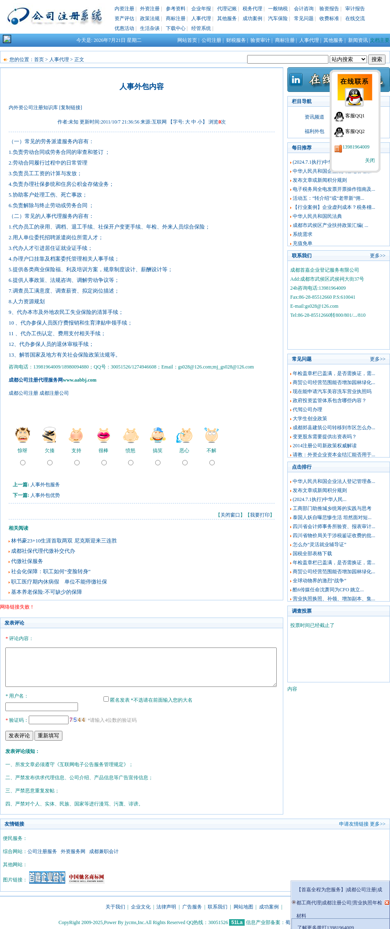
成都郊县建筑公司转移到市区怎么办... (334, 427)
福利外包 (314, 131)
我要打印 (260, 515)
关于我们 (115, 905)
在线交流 (355, 18)
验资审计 (260, 40)
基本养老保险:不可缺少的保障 (46, 592)
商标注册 (176, 18)
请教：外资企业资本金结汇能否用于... (334, 455)
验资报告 (329, 8)
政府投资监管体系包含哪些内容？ (330, 400)
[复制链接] (70, 107)
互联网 (159, 122)
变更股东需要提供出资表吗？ (325, 436)
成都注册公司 (54, 393)
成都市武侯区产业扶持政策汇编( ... (330, 225)
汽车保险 (278, 18)
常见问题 (304, 18)
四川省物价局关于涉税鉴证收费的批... (334, 535)
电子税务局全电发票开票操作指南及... (334, 189)
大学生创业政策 (310, 418)
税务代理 (252, 8)
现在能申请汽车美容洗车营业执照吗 (332, 391)
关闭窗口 (230, 515)
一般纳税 (278, 8)
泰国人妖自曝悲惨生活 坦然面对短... (332, 517)
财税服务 (236, 40)
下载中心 (176, 28)
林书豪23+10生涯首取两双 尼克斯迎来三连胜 (64, 541)
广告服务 (192, 905)
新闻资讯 (358, 40)
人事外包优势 (45, 495)
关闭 (370, 160)
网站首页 (187, 40)
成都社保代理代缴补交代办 (43, 551)
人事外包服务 (45, 484)
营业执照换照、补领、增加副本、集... (334, 599)
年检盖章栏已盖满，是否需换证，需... (334, 373)
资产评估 (124, 18)
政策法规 (150, 18)
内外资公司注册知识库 (33, 107)
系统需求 (302, 234)
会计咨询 (304, 8)
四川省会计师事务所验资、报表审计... (334, 526)
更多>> (377, 256)
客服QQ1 (355, 116)
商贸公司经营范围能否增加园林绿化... (334, 382)
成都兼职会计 (104, 850)
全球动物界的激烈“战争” (319, 580)
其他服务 (227, 18)
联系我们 (217, 905)
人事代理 (201, 18)
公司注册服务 (42, 850)
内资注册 (124, 8)
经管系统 (201, 28)
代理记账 (227, 8)
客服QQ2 (355, 131)
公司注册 (211, 40)
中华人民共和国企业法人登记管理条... (334, 481)
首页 (39, 59)
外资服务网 (73, 850)
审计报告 (355, 8)
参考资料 (176, 8)
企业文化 (141, 905)
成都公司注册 (23, 393)
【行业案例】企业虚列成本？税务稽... (334, 207)
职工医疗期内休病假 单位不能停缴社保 (59, 582)
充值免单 (302, 243)
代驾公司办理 (307, 409)
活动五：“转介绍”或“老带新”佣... (328, 198)
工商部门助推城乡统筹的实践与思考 (332, 508)
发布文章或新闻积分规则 (320, 180)
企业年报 (201, 8)
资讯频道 (314, 117)
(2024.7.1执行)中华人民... (319, 162)
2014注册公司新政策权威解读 (325, 445)
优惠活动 (124, 28)
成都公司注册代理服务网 (36, 380)
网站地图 (243, 905)
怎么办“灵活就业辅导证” (319, 544)
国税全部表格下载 (312, 553)
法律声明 (166, 905)
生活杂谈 (150, 28)
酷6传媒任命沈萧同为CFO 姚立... (328, 590)
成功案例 (252, 18)
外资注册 (150, 8)
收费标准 (329, 18)
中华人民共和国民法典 (317, 216)
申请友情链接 (354, 823)
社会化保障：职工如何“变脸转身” (51, 571)
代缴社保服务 (27, 561)
